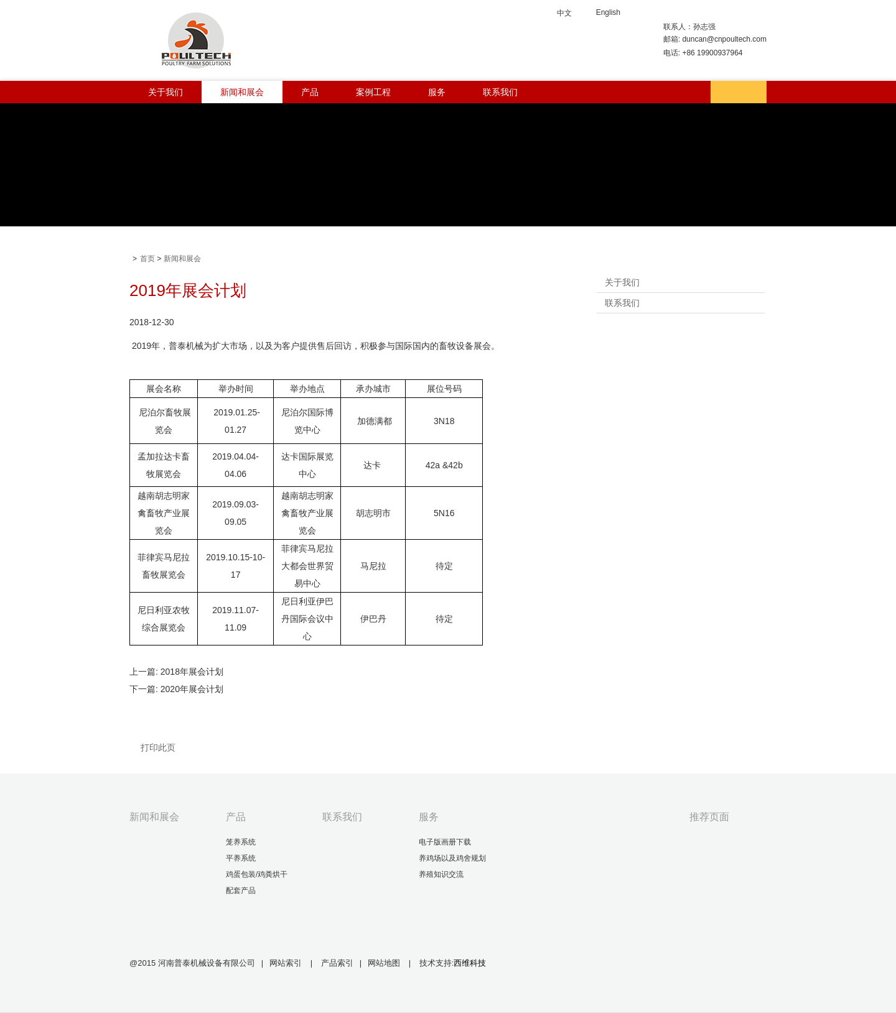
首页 (147, 258)
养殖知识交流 (441, 874)
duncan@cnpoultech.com (724, 39)
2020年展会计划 (192, 689)
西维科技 (470, 963)
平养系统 (241, 858)
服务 (437, 92)
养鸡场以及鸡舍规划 (452, 858)
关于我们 (165, 92)
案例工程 (373, 92)
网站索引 (285, 963)
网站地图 (385, 963)
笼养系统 (241, 842)
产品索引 (337, 963)
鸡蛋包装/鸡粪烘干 (256, 874)
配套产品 (241, 890)
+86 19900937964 (712, 53)
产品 (310, 92)
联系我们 (500, 92)
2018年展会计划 (192, 672)
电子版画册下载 (445, 842)
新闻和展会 (242, 92)
